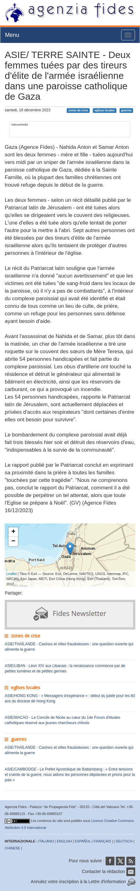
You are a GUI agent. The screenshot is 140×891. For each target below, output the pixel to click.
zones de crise (78, 110)
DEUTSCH (124, 841)
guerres (126, 110)
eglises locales (105, 110)
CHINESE (12, 848)
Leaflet (11, 574)
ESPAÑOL (83, 841)
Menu (12, 35)
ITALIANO (46, 841)
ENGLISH (64, 841)
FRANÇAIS (102, 841)
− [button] (13, 541)
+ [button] (13, 532)
